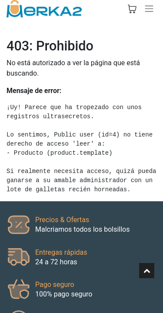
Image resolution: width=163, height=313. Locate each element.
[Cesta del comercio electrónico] (132, 8)
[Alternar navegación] (149, 9)
